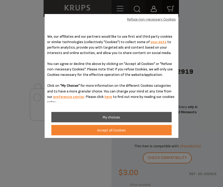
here (108, 97)
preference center (68, 97)
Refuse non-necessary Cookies (151, 19)
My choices (111, 117)
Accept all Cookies (111, 130)
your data (158, 42)
